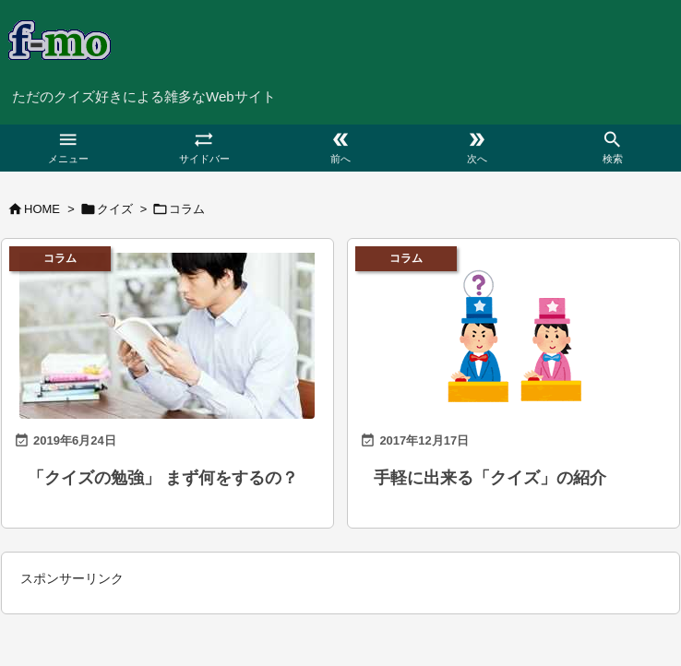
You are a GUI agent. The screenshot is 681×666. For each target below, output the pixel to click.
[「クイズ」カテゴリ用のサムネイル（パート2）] (513, 331)
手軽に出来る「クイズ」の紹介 (490, 478)
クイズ (115, 209)
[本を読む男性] (167, 331)
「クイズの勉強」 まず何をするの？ (163, 478)
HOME (42, 209)
